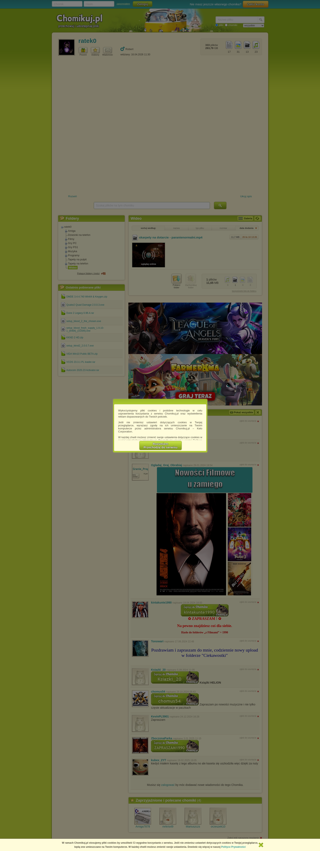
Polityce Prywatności (233, 846)
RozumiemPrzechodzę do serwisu (161, 445)
